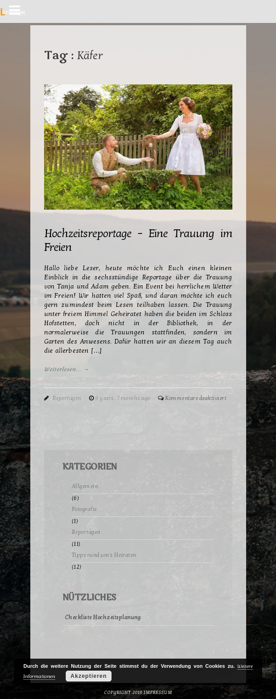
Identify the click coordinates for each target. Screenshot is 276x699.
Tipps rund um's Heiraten (104, 555)
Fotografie (84, 509)
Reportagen (66, 398)
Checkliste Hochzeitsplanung (103, 617)
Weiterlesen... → (67, 369)
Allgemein (85, 486)
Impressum (158, 692)
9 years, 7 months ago (123, 398)
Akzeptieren (89, 676)
